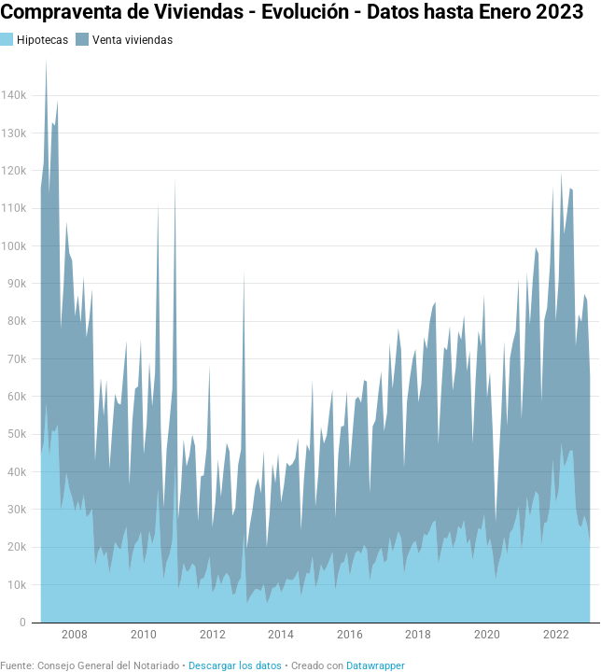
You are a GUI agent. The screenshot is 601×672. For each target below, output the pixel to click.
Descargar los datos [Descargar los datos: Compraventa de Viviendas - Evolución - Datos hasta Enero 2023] (235, 666)
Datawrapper (375, 666)
